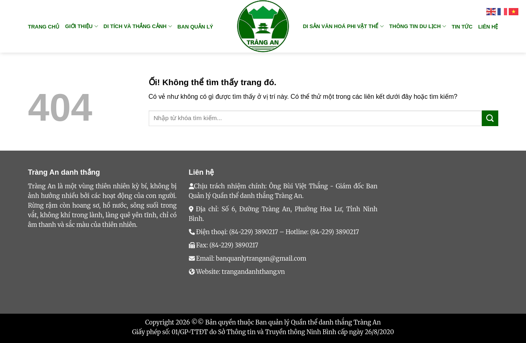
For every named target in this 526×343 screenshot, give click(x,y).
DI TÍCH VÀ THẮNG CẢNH (138, 26)
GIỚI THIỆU (81, 26)
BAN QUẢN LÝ (195, 27)
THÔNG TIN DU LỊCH (417, 26)
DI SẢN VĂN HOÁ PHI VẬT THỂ (343, 26)
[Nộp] (490, 118)
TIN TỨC (462, 27)
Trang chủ (44, 27)
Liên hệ (488, 27)
